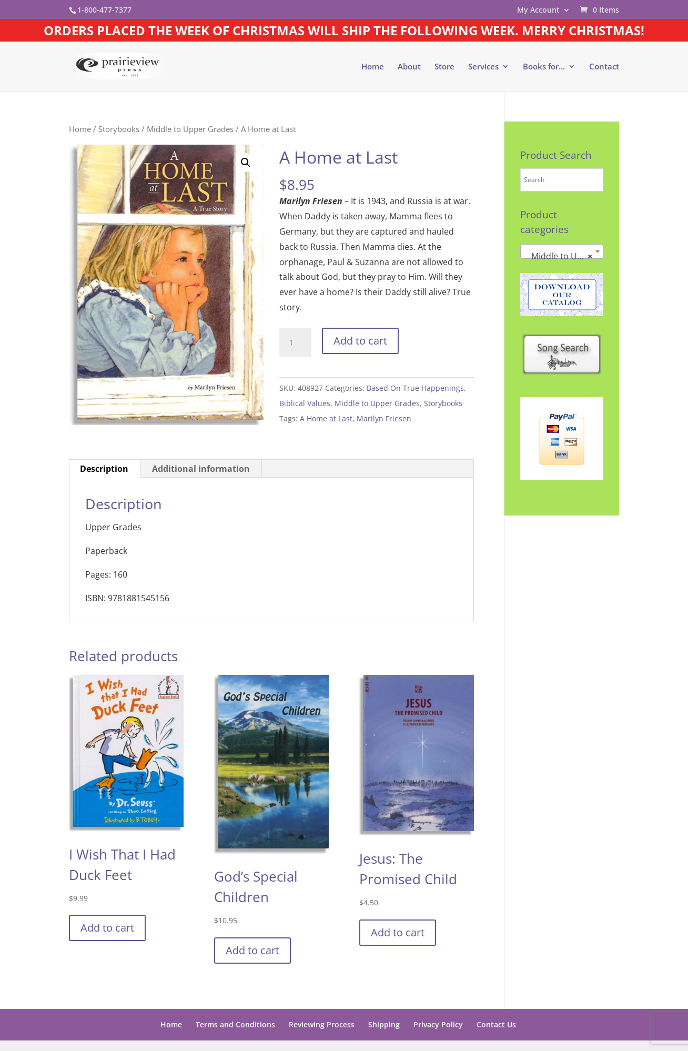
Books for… (544, 67)
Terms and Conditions (235, 1024)
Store (444, 67)
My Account (538, 10)
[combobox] (561, 251)
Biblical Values (304, 403)
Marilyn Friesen (384, 418)
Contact (604, 67)
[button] (245, 162)
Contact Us (496, 1024)
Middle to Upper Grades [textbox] (564, 256)
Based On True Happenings (415, 388)
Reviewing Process (322, 1024)
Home (372, 67)
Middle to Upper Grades (190, 129)
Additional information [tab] (201, 468)
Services (483, 67)
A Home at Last (326, 418)
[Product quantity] (295, 342)
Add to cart (360, 341)
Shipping (384, 1024)
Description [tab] (104, 468)
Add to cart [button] (107, 928)
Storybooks (118, 129)
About (409, 67)
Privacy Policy (438, 1024)
